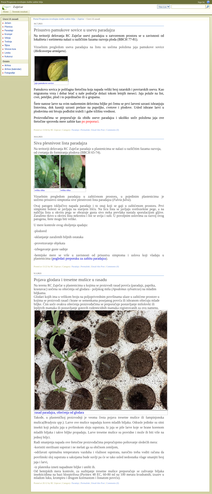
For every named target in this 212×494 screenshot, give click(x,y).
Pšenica (8, 26)
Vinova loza (10, 49)
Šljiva (7, 45)
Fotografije (10, 73)
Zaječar (18, 6)
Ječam (8, 23)
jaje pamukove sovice (44, 83)
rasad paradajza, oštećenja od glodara (59, 412)
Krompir (8, 34)
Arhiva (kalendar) (13, 69)
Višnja (8, 38)
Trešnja (8, 41)
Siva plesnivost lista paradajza (60, 143)
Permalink (85, 130)
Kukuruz (9, 56)
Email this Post (98, 130)
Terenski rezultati (20, 12)
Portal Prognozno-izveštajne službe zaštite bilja (22, 2)
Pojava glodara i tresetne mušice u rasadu (70, 279)
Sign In (201, 2)
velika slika (40, 190)
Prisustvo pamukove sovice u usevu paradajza (74, 29)
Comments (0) (112, 130)
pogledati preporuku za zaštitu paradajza (79, 258)
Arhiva (8, 65)
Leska (7, 52)
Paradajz (9, 30)
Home (5, 12)
